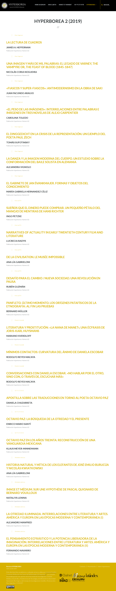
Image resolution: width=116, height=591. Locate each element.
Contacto (83, 566)
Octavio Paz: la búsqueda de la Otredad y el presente (47, 419)
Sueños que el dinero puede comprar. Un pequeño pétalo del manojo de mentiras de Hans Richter (53, 209)
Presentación (92, 566)
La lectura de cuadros (24, 42)
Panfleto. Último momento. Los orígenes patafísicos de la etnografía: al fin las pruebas (51, 304)
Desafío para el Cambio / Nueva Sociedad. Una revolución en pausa (53, 279)
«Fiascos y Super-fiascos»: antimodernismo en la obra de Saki (54, 88)
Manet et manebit (65, 4)
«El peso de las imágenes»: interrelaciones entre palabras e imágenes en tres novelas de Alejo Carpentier (52, 110)
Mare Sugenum (40, 4)
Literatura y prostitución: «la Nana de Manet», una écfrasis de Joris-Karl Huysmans (55, 329)
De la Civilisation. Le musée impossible (35, 257)
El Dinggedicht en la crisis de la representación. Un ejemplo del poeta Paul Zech (56, 135)
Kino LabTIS (52, 4)
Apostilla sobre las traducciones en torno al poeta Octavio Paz (57, 398)
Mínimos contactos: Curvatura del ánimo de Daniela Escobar (54, 352)
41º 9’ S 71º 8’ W (79, 4)
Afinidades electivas (20, 457)
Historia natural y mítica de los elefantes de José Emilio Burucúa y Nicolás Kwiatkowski (57, 466)
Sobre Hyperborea (104, 566)
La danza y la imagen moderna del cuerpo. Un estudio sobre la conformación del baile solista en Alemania (55, 160)
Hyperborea (91, 4)
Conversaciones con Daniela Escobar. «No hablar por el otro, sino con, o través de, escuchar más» (55, 374)
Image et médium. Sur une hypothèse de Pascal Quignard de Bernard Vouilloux (52, 491)
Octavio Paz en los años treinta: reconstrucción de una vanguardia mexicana (50, 441)
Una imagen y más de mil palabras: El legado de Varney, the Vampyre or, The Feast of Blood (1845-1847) (52, 65)
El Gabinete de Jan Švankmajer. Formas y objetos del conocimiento (47, 184)
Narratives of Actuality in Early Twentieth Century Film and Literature (54, 234)
